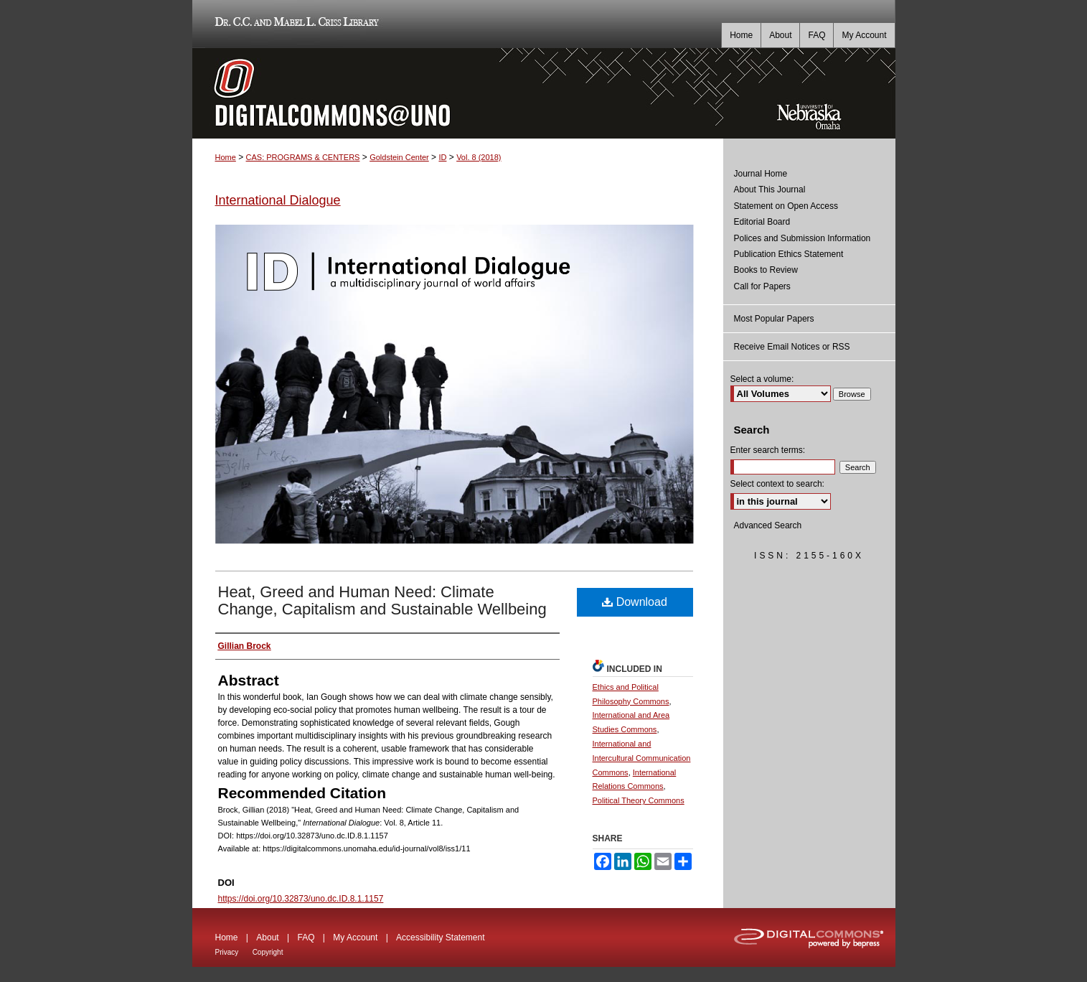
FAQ (305, 937)
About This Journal (770, 189)
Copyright (268, 952)
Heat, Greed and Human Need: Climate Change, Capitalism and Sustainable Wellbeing (382, 600)
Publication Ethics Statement (789, 254)
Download (634, 602)
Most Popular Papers (774, 319)
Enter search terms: (768, 450)
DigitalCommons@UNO (457, 93)
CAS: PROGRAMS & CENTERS (303, 157)
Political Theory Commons (638, 800)
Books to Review (766, 270)
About (267, 937)
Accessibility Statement (440, 937)
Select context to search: (777, 484)
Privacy (227, 952)
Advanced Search (768, 525)
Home (225, 157)
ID (442, 157)
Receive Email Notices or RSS (792, 347)
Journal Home (761, 174)
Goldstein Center (399, 157)
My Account (355, 937)
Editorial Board (762, 222)
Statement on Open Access (786, 206)
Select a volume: (762, 379)
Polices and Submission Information (802, 238)
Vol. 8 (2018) (478, 157)
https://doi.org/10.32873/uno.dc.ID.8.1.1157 (301, 899)
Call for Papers (762, 286)
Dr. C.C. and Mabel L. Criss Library (294, 24)
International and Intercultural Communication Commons (642, 758)
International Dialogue (278, 200)
